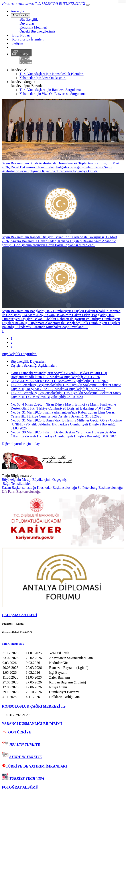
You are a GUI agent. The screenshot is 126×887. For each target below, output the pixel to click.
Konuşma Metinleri (33, 27)
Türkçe (21, 53)
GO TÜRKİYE (19, 732)
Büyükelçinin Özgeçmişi (50, 479)
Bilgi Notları (21, 35)
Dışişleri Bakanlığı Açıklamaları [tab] (34, 365)
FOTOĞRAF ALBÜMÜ (20, 787)
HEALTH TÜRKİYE (24, 745)
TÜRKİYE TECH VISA (26, 778)
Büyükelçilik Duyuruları (19, 354)
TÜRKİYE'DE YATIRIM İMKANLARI (34, 766)
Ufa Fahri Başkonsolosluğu (21, 491)
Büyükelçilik (20, 15)
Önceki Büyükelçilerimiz (37, 31)
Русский (26, 62)
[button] (63, 644)
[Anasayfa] (17, 11)
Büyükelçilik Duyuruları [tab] (28, 361)
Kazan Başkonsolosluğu (19, 487)
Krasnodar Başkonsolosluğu (57, 487)
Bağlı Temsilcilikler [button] (16, 483)
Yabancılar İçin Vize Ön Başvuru (43, 78)
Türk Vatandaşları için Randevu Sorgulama (50, 90)
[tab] (63, 615)
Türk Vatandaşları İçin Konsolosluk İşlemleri (52, 74)
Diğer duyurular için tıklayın (23, 444)
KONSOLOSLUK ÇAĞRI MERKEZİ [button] (34, 706)
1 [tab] (11, 338)
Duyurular (27, 23)
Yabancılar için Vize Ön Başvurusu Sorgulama (53, 94)
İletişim (17, 43)
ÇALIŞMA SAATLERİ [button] (19, 615)
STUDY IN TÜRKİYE (25, 757)
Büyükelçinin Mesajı (17, 479)
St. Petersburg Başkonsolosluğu (100, 487)
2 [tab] (11, 342)
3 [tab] (11, 346)
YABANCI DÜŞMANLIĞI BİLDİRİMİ (32, 723)
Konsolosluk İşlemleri (28, 39)
